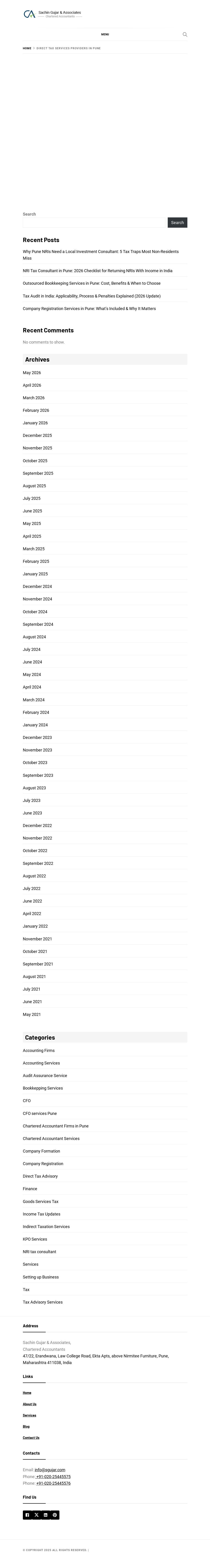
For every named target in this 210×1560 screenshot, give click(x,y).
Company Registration (43, 1163)
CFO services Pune (40, 1113)
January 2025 (35, 573)
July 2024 (31, 649)
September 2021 (38, 964)
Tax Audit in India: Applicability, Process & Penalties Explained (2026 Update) (92, 296)
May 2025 (32, 523)
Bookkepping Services (43, 1088)
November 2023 (37, 750)
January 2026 (35, 422)
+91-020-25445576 (53, 1483)
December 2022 (37, 825)
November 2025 (37, 448)
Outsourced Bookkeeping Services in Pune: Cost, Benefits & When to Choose (92, 283)
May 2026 (32, 372)
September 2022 (38, 863)
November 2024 (37, 599)
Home (27, 1392)
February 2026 (36, 410)
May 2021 (32, 1014)
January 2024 (35, 725)
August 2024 (34, 636)
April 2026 (32, 385)
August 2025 (34, 485)
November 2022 (37, 838)
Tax (26, 1289)
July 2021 (31, 989)
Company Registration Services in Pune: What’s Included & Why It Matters (89, 308)
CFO (27, 1100)
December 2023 (37, 737)
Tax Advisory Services (43, 1302)
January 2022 (35, 926)
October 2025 (35, 460)
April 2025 (32, 536)
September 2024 (38, 624)
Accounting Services (41, 1063)
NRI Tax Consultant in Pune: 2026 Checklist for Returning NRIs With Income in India (98, 270)
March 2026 (34, 397)
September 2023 (38, 775)
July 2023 (31, 800)
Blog (26, 1426)
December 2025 (37, 435)
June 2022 (32, 901)
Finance (30, 1188)
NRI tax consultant (39, 1251)
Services (30, 1264)
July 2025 (31, 498)
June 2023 (32, 813)
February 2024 (36, 712)
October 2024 (35, 611)
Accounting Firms (39, 1050)
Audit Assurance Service (45, 1075)
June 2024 (32, 662)
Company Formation (41, 1151)
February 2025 (36, 561)
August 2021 (34, 976)
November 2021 (37, 939)
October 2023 (35, 762)
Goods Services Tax (40, 1201)
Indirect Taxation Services (46, 1226)
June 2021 (32, 1001)
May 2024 (32, 674)
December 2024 (37, 586)
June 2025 (32, 511)
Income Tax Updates (41, 1214)
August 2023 (34, 787)
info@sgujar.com (50, 1469)
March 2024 (34, 699)
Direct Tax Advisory (40, 1176)
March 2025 (34, 548)
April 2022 (32, 913)
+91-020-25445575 (53, 1476)
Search (29, 214)
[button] (105, 34)
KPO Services (35, 1239)
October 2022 (35, 850)
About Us (30, 1404)
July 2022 (31, 888)
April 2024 (32, 687)
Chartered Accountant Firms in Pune (56, 1126)
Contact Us (31, 1437)
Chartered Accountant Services (51, 1138)
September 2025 (38, 473)
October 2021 (35, 951)
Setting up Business (41, 1277)
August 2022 (34, 876)
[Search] (185, 34)
